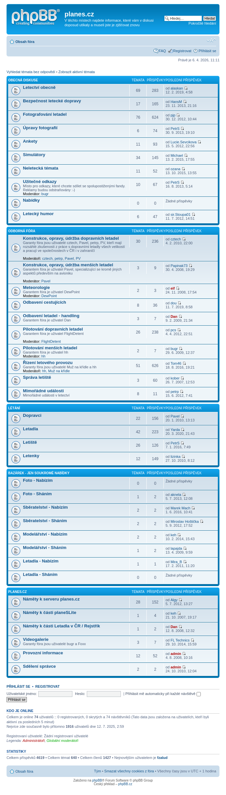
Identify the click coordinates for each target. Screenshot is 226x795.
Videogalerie (35, 639)
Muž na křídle (59, 371)
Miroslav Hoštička (185, 521)
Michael (177, 155)
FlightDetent (51, 341)
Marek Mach (181, 508)
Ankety (30, 141)
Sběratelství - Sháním (45, 520)
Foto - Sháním (37, 493)
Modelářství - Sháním (44, 547)
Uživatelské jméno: (22, 694)
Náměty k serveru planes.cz (51, 599)
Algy (174, 600)
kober (175, 378)
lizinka (176, 457)
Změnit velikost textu (211, 40)
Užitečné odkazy (40, 181)
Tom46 (176, 363)
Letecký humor (38, 213)
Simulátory (34, 154)
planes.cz (17, 592)
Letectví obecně (39, 87)
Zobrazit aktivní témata (76, 72)
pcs (173, 330)
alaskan (177, 88)
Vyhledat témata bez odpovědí (31, 72)
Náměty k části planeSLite (49, 612)
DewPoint (49, 296)
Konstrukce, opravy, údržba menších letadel (68, 264)
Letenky (31, 455)
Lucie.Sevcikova (184, 142)
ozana (175, 169)
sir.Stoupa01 (181, 214)
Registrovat (182, 51)
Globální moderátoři (62, 741)
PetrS (175, 129)
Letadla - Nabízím (40, 561)
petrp (59, 258)
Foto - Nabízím (38, 480)
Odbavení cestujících (44, 302)
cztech (47, 258)
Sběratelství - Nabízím (45, 507)
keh (174, 535)
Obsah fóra (24, 42)
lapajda (176, 548)
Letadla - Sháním (40, 574)
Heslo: (80, 694)
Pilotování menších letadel (50, 347)
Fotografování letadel (44, 114)
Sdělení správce (39, 666)
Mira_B (176, 562)
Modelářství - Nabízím (45, 534)
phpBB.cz (125, 784)
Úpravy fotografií (40, 127)
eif (173, 288)
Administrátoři (34, 741)
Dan (174, 316)
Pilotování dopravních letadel (53, 329)
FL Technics (180, 640)
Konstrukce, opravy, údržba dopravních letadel (71, 238)
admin (176, 654)
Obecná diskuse (23, 80)
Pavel (69, 258)
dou (174, 303)
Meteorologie (36, 287)
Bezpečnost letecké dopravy (52, 100)
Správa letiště (37, 377)
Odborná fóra (21, 231)
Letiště (30, 442)
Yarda (175, 430)
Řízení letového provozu (48, 362)
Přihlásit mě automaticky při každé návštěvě (163, 694)
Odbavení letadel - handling (51, 315)
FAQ (162, 51)
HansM (176, 102)
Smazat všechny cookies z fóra (129, 771)
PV (78, 258)
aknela (176, 495)
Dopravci (32, 415)
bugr (44, 194)
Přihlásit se (207, 51)
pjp (173, 115)
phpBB (97, 780)
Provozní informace (43, 652)
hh (43, 356)
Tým (97, 771)
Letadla (30, 428)
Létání (14, 408)
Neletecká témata (40, 168)
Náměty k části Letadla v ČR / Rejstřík (61, 625)
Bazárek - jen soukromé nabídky (38, 473)
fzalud (162, 758)
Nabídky (31, 200)
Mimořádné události (43, 390)
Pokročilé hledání (202, 23)
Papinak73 (179, 266)
